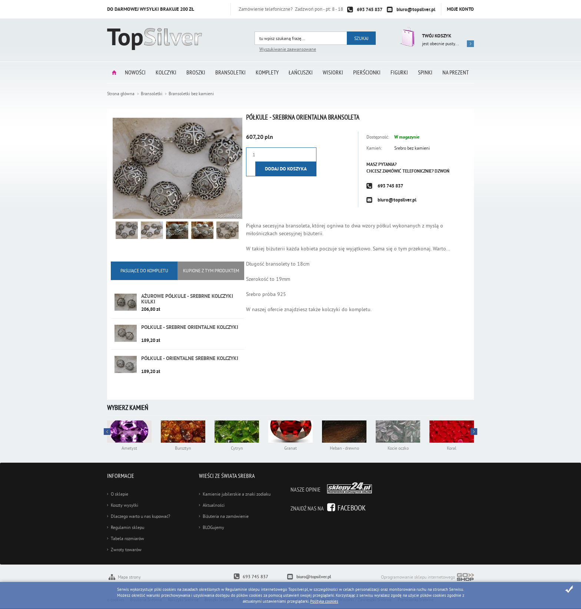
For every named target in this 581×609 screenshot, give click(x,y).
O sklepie (119, 494)
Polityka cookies (324, 601)
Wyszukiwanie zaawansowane (287, 49)
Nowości (135, 72)
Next (107, 431)
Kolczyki (166, 72)
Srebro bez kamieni (412, 148)
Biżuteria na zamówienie (226, 516)
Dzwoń (442, 171)
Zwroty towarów (126, 549)
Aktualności (214, 505)
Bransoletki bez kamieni (191, 93)
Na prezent (455, 72)
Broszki (195, 72)
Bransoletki (230, 72)
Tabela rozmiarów (127, 538)
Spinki (425, 72)
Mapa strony (129, 577)
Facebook (352, 507)
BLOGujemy (213, 527)
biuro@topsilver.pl (415, 9)
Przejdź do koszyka (406, 37)
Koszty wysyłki (124, 505)
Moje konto (460, 9)
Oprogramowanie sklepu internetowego (427, 577)
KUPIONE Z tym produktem (211, 270)
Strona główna (114, 72)
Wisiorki (333, 72)
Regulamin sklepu (127, 527)
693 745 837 (369, 9)
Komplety (267, 72)
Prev (474, 431)
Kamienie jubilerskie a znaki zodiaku (236, 494)
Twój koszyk (436, 36)
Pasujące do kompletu (144, 270)
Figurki (399, 72)
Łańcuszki (301, 72)
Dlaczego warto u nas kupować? (140, 516)
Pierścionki (367, 72)
